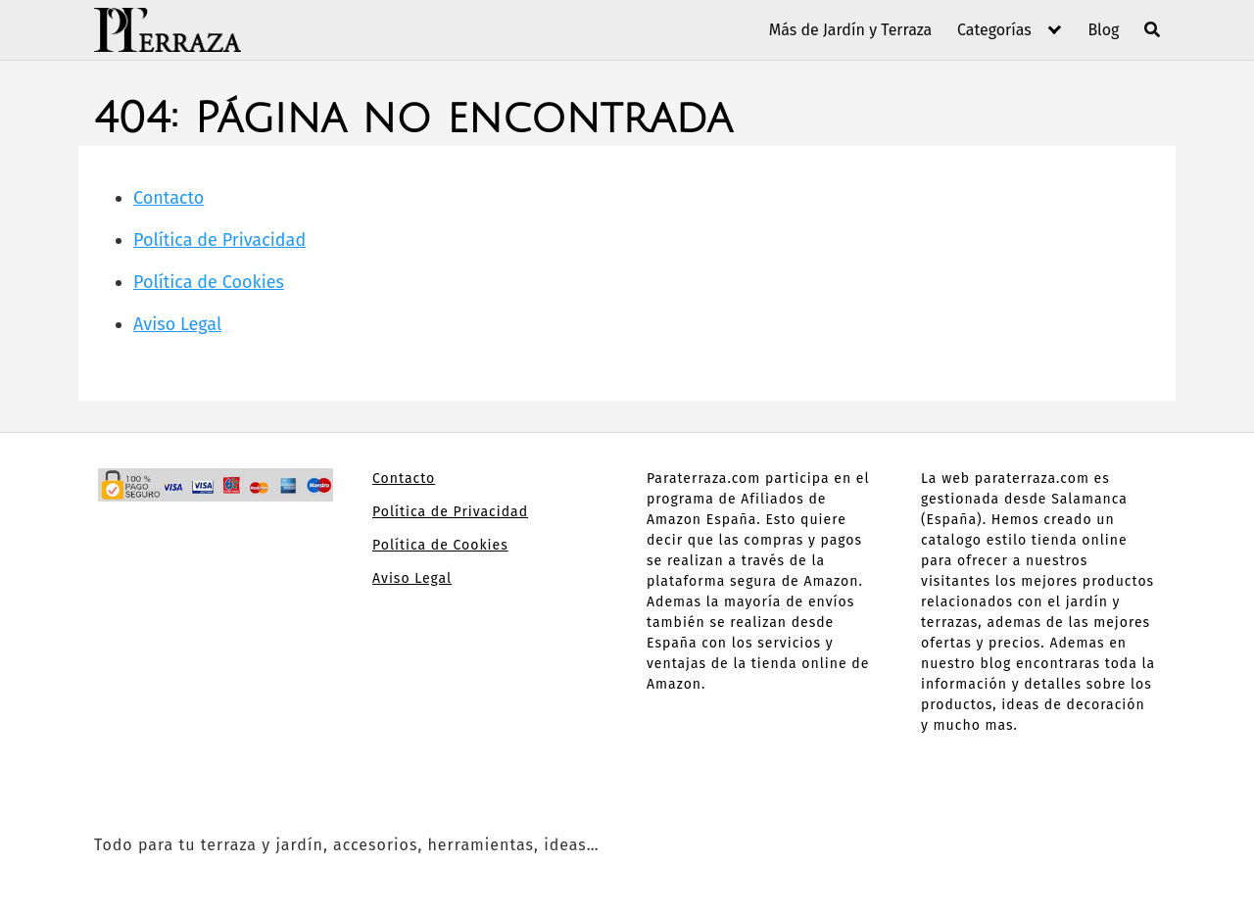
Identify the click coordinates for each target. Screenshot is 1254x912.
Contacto (168, 198)
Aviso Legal (177, 324)
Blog (1103, 30)
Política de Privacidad (219, 240)
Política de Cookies (208, 282)
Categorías (994, 30)
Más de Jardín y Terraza (851, 30)
